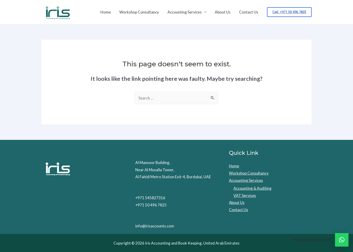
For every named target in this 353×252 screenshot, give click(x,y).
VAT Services (244, 195)
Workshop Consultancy (142, 12)
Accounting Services (187, 12)
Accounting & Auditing (252, 188)
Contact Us (249, 12)
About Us (224, 12)
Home (109, 12)
